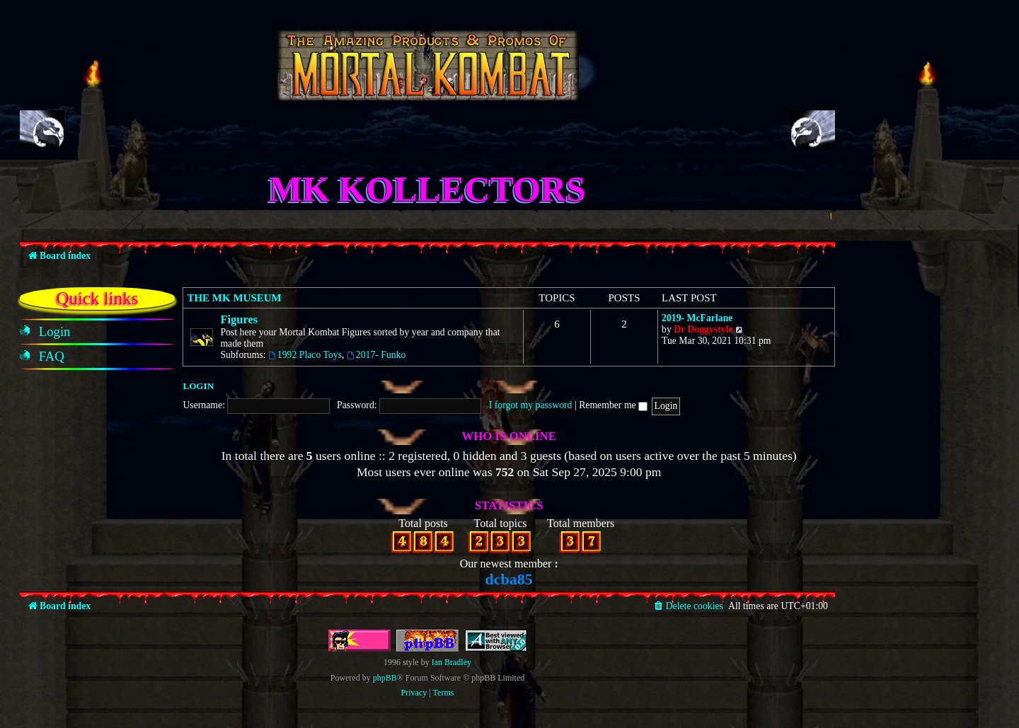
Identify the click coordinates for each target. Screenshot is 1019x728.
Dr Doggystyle (703, 329)
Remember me (613, 405)
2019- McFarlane (697, 318)
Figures (239, 319)
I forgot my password (530, 405)
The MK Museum (234, 298)
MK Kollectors (427, 189)
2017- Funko (376, 354)
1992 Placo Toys (305, 354)
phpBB (385, 678)
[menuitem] (55, 332)
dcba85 (509, 579)
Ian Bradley (451, 662)
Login (198, 386)
